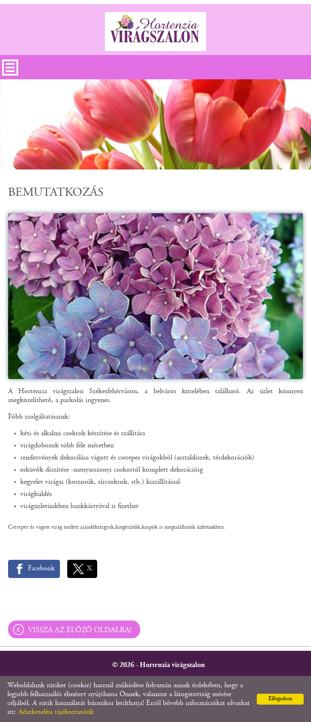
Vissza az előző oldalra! (79, 630)
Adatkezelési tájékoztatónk (56, 712)
